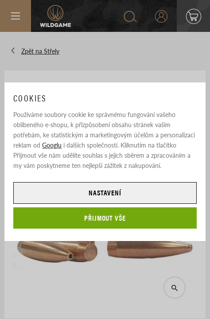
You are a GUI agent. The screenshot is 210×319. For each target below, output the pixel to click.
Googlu (52, 144)
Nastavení (105, 192)
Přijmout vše (105, 218)
